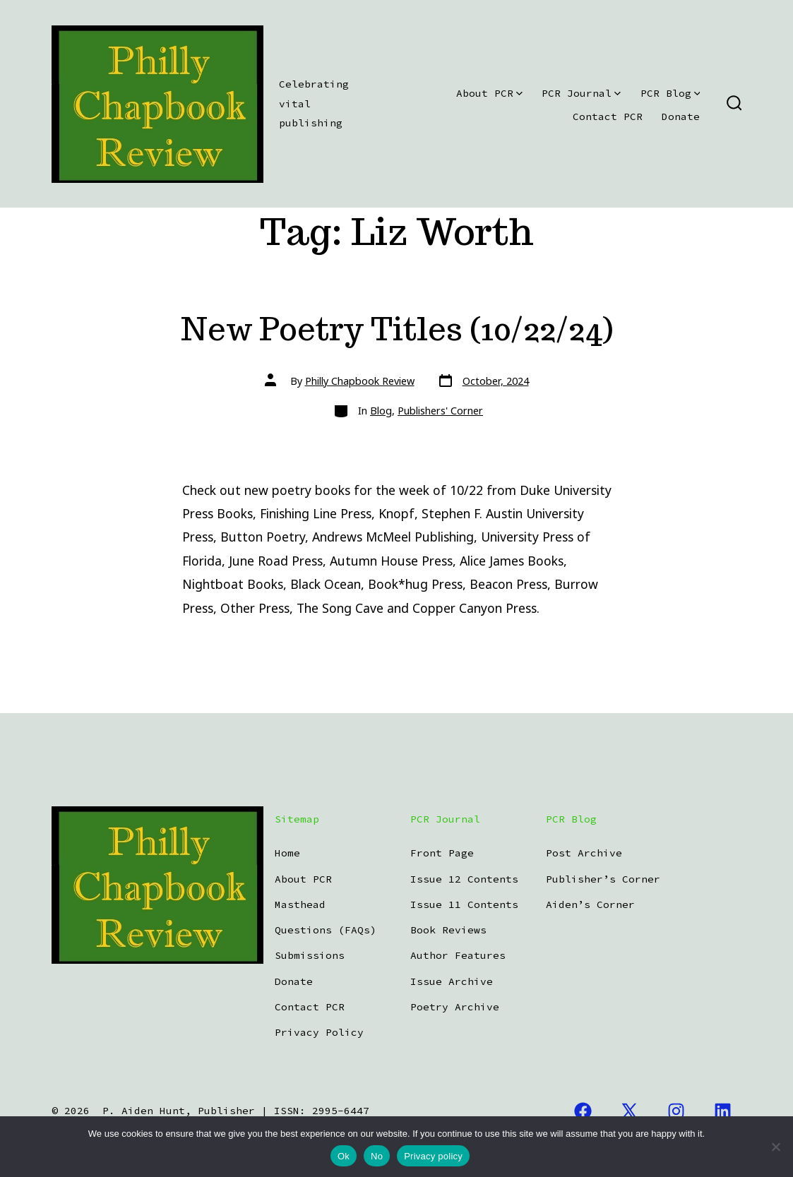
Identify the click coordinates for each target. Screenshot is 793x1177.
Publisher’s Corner (603, 879)
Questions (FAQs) (325, 930)
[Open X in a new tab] (630, 1111)
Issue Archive (451, 981)
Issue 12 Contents (464, 879)
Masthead (300, 904)
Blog (381, 410)
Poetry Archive (454, 1006)
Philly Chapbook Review (360, 381)
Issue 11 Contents (464, 904)
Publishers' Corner (440, 410)
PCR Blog (670, 93)
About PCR (489, 93)
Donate (681, 116)
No (377, 1156)
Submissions (310, 955)
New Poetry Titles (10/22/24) (397, 329)
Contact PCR (608, 116)
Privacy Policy (319, 1032)
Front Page (442, 853)
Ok (344, 1156)
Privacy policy (433, 1156)
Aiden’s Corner (590, 904)
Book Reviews (448, 930)
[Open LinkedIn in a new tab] (722, 1111)
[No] (775, 1147)
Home (287, 853)
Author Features (458, 955)
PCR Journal (581, 93)
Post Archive (584, 853)
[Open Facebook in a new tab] (583, 1111)
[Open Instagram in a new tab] (676, 1111)
